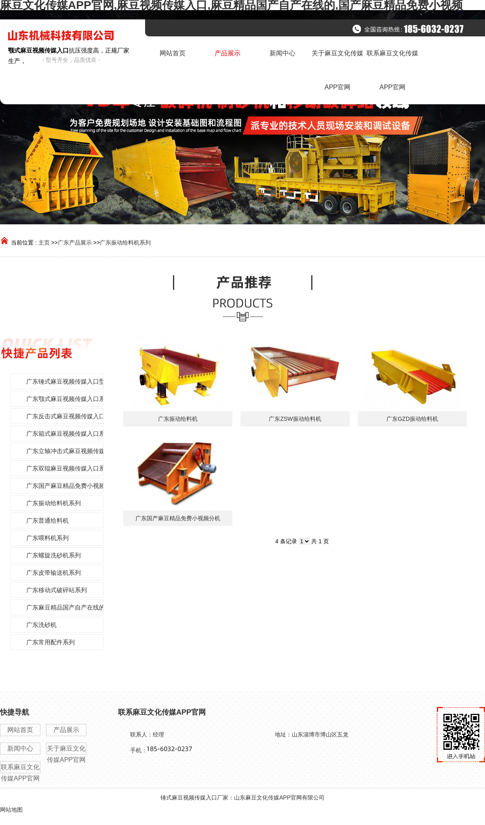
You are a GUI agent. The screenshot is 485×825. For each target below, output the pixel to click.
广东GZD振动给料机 (412, 419)
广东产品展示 (75, 242)
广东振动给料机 (178, 419)
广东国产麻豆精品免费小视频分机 (177, 518)
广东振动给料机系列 (125, 242)
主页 (44, 242)
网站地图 (11, 809)
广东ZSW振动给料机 (295, 419)
